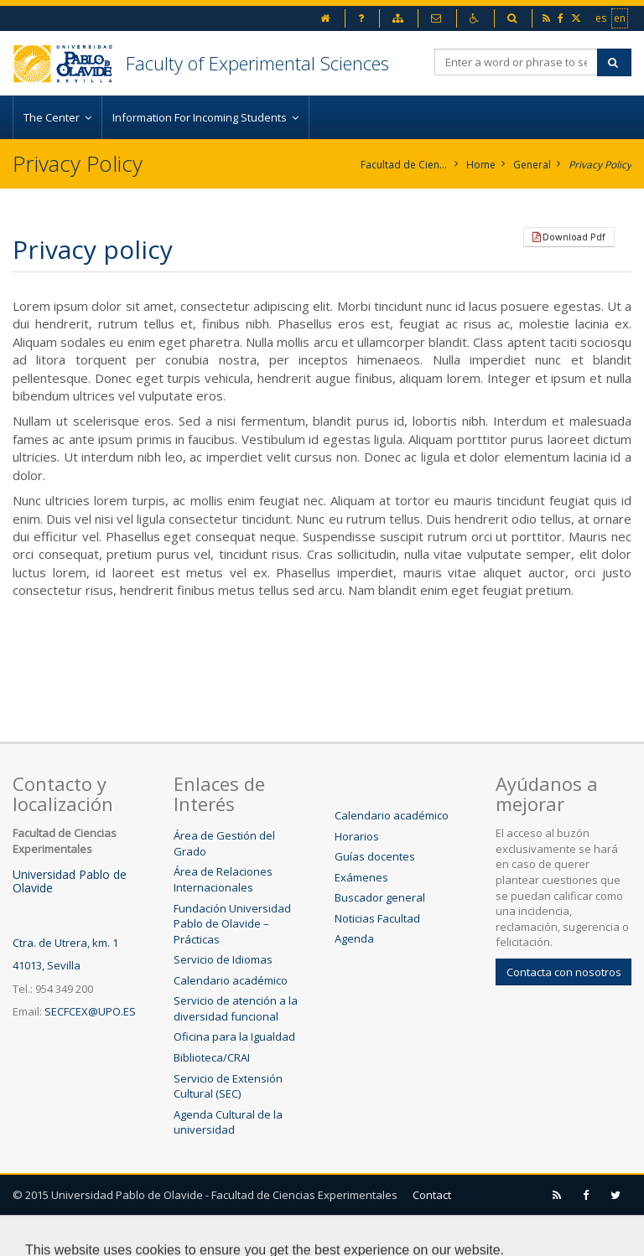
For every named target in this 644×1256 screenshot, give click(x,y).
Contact (432, 1194)
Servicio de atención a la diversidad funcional (236, 1008)
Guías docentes (375, 856)
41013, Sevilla (46, 965)
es (601, 17)
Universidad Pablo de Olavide (70, 880)
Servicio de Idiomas (223, 959)
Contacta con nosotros (563, 971)
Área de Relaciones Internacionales (223, 879)
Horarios (357, 836)
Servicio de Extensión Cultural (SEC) (228, 1086)
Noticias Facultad (377, 918)
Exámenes (361, 877)
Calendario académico (231, 980)
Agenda (354, 938)
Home (481, 165)
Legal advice (69, 1235)
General (532, 165)
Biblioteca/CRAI (212, 1057)
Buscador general (380, 897)
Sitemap (158, 1235)
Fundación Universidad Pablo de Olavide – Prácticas (232, 924)
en (620, 17)
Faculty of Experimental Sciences (257, 62)
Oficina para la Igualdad (234, 1036)
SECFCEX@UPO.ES (90, 1011)
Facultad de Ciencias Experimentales (405, 165)
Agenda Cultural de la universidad (228, 1122)
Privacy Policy (600, 165)
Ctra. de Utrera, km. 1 (65, 942)
